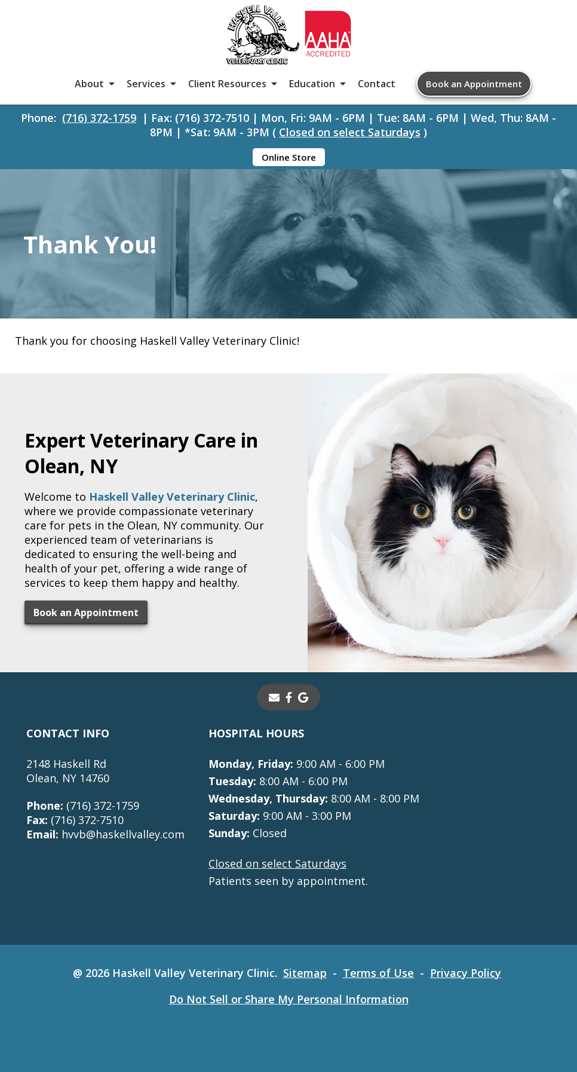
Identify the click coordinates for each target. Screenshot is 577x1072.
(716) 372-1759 (99, 118)
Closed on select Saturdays (350, 132)
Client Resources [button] (227, 83)
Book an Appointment (474, 84)
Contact (376, 83)
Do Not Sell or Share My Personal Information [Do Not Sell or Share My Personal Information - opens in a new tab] (289, 999)
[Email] (274, 697)
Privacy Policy (465, 973)
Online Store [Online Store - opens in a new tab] (289, 157)
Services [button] (146, 83)
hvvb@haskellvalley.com (105, 834)
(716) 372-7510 (75, 820)
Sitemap (305, 973)
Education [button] (312, 83)
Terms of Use (378, 973)
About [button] (89, 83)
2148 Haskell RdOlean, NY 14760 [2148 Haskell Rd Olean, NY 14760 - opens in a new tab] (67, 770)
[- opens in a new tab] (289, 697)
